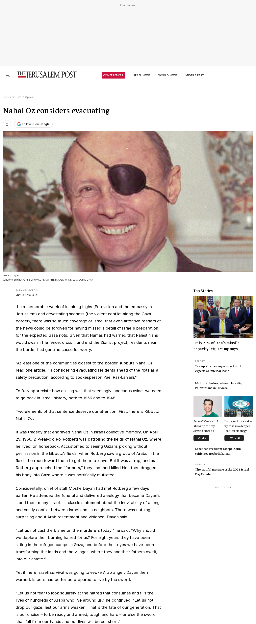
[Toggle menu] (8, 75)
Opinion (29, 97)
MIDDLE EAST (194, 75)
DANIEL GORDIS (28, 290)
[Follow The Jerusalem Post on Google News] (33, 124)
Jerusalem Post (12, 97)
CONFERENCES (113, 75)
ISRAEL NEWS (141, 75)
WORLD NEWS (167, 75)
